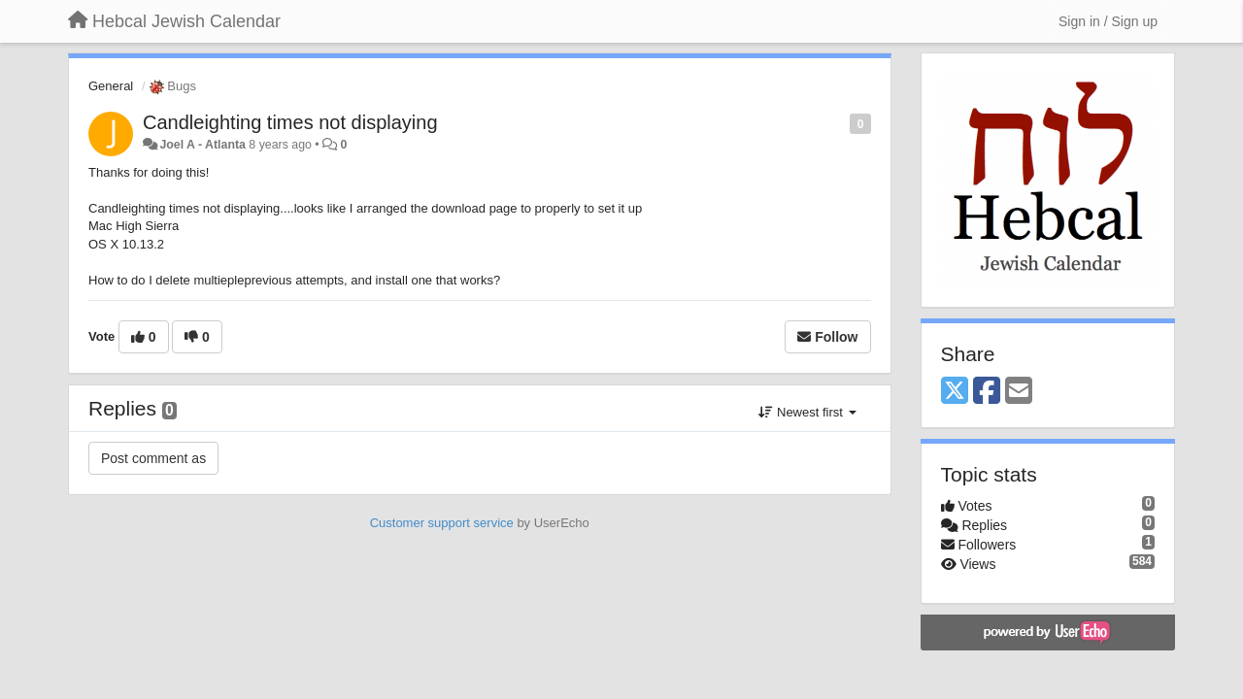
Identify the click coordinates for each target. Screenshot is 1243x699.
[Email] (1018, 392)
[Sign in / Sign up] (1108, 21)
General (110, 86)
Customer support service (442, 523)
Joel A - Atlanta (202, 144)
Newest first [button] (807, 412)
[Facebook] (986, 392)
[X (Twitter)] (954, 392)
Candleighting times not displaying (290, 122)
